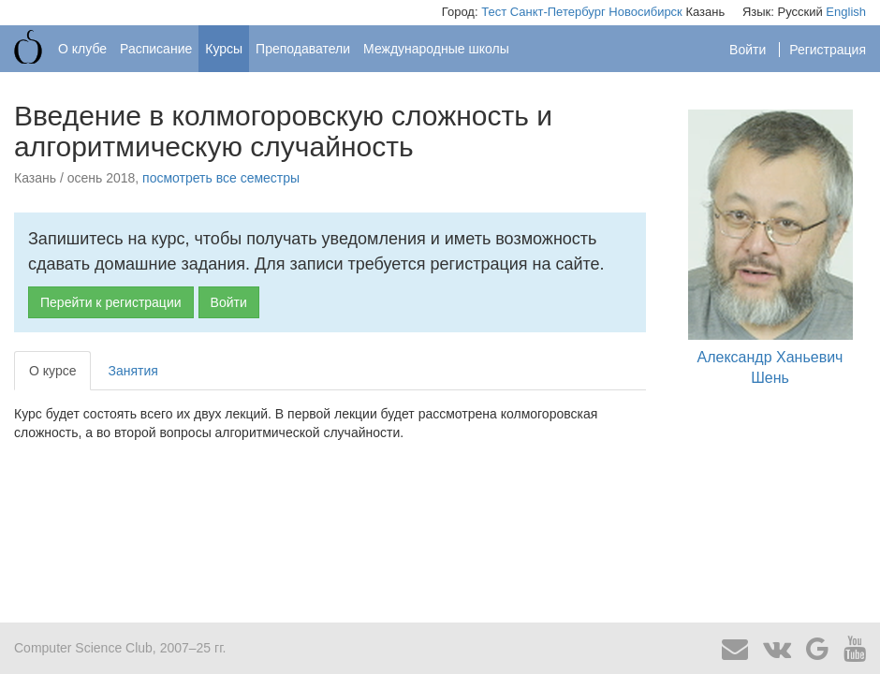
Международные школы (436, 48)
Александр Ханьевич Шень (770, 248)
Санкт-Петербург (558, 12)
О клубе (82, 48)
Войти (749, 49)
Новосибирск (645, 12)
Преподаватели (303, 48)
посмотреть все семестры (221, 177)
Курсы (223, 48)
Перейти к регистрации (111, 302)
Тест (493, 12)
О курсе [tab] (52, 370)
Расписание (156, 48)
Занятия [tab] (132, 370)
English (846, 12)
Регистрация (827, 49)
